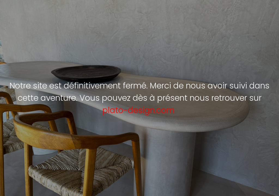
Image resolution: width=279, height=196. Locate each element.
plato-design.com (138, 110)
